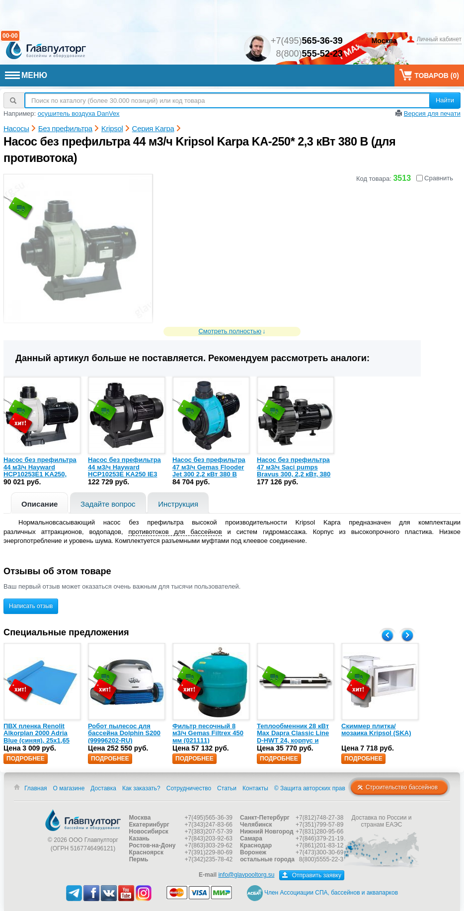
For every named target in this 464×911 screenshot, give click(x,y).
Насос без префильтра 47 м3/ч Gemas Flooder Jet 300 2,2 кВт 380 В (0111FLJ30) (208, 470)
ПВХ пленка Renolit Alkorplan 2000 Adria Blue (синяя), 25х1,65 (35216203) (36, 736)
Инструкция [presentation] (178, 504)
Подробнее (25, 758)
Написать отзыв (31, 606)
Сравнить (434, 178)
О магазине (69, 788)
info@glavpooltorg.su (246, 874)
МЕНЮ (26, 75)
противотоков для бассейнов (175, 531)
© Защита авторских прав (309, 788)
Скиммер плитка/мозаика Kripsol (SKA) (376, 729)
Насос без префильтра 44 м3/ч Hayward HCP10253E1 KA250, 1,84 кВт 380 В (40, 470)
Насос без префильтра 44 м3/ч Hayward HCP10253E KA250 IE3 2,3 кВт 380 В (124, 470)
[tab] (39, 503)
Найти (445, 100)
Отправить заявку (311, 875)
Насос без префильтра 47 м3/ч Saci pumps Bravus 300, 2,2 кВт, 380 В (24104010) (293, 470)
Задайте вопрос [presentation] (108, 504)
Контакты (255, 788)
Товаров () (429, 75)
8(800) (309, 54)
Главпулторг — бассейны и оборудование (83, 820)
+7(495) (307, 41)
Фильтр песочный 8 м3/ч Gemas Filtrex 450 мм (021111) (207, 733)
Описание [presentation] (39, 504)
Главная (35, 788)
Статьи (226, 788)
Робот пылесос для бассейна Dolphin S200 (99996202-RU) (124, 733)
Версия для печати (432, 113)
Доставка (103, 788)
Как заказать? (141, 788)
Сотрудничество (188, 788)
